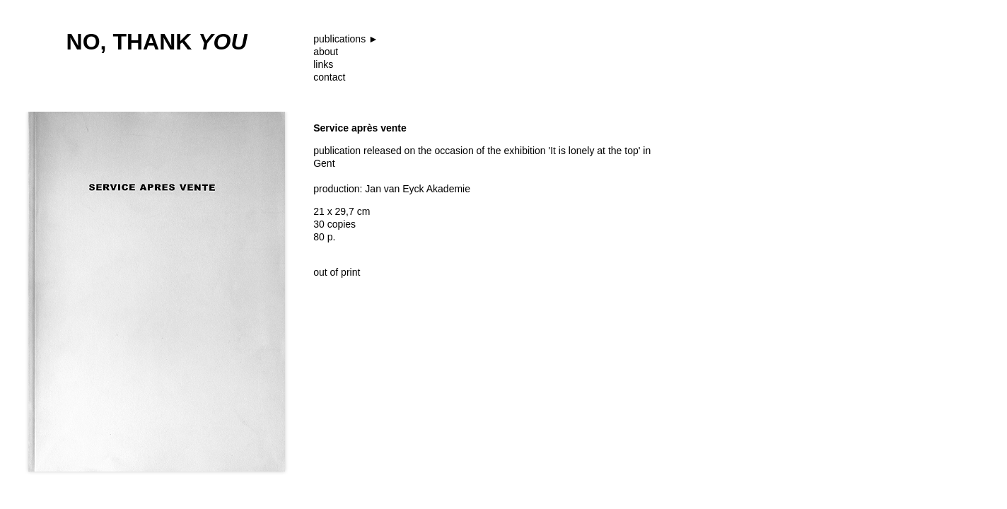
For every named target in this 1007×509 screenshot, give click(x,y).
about (325, 51)
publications (339, 39)
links (323, 64)
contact (329, 77)
